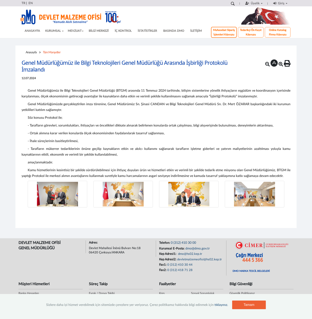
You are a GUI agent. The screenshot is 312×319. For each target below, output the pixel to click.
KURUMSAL (54, 31)
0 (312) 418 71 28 (180, 270)
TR (23, 3)
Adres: (94, 242)
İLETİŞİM (196, 31)
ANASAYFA (32, 31)
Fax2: (163, 270)
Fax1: (163, 264)
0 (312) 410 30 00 (183, 242)
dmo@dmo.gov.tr (197, 248)
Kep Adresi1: (168, 253)
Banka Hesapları (28, 293)
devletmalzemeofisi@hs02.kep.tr (199, 259)
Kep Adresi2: (168, 259)
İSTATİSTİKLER (147, 31)
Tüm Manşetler (52, 52)
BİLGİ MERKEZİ (99, 31)
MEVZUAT (76, 31)
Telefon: (165, 242)
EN (31, 3)
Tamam (249, 304)
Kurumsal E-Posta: (172, 248)
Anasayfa (31, 52)
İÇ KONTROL (123, 31)
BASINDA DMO (173, 31)
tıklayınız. (221, 304)
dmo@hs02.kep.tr (189, 253)
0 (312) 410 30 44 (180, 264)
